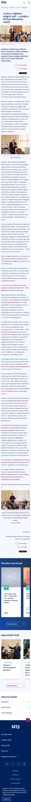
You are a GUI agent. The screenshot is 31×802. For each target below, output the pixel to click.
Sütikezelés (15, 770)
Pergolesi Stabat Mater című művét (18, 401)
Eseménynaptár (12, 624)
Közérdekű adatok (15, 783)
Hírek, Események (5, 7)
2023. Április (24, 7)
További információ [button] (9, 794)
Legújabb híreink (8, 662)
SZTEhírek (12, 7)
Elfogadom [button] (6, 799)
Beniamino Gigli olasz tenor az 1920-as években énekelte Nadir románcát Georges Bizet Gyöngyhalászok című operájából (15, 476)
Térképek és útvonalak (8, 756)
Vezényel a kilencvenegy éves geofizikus (9, 667)
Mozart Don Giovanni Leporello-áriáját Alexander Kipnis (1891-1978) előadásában (14, 287)
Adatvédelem (15, 775)
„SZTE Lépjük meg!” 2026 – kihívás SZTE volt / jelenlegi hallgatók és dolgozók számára (11, 598)
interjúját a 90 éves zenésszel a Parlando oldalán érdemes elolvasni (16, 517)
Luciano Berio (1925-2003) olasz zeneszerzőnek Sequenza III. (15, 366)
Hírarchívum (18, 7)
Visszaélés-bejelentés (15, 779)
